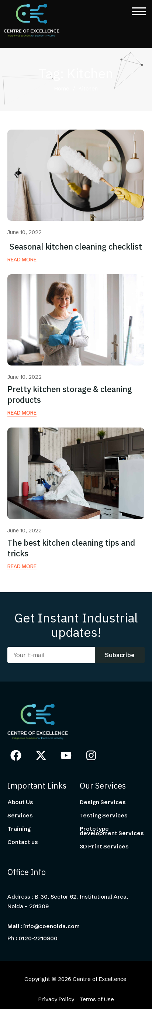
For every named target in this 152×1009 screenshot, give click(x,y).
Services (20, 815)
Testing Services (104, 815)
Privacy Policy (56, 999)
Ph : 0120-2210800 (32, 938)
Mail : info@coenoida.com (43, 926)
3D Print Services (104, 846)
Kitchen (88, 89)
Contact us (22, 842)
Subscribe (120, 655)
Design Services (103, 802)
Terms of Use (96, 999)
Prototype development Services (112, 831)
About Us (20, 802)
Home (61, 89)
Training (19, 829)
